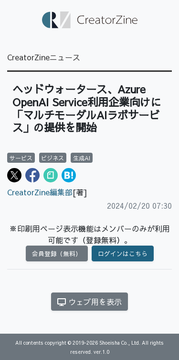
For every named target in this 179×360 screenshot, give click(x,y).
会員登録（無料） (57, 253)
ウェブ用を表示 (89, 301)
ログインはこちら (122, 253)
